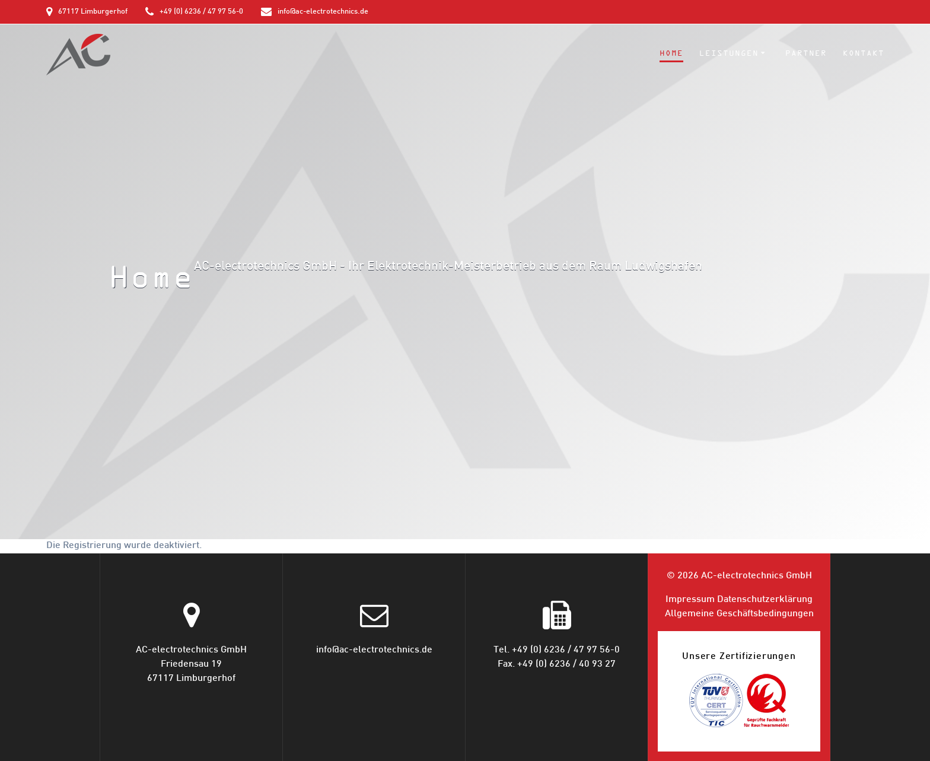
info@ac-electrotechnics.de (323, 11)
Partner (806, 53)
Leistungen (729, 53)
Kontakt (863, 53)
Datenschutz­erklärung (765, 600)
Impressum (690, 600)
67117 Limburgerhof (93, 11)
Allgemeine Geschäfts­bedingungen (739, 614)
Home (671, 53)
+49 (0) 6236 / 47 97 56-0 (201, 11)
